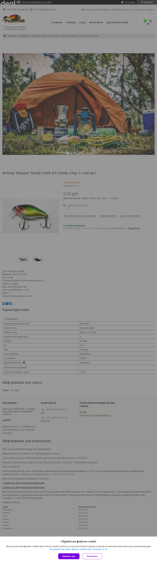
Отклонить (92, 556)
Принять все (68, 556)
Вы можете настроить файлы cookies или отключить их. (77, 549)
